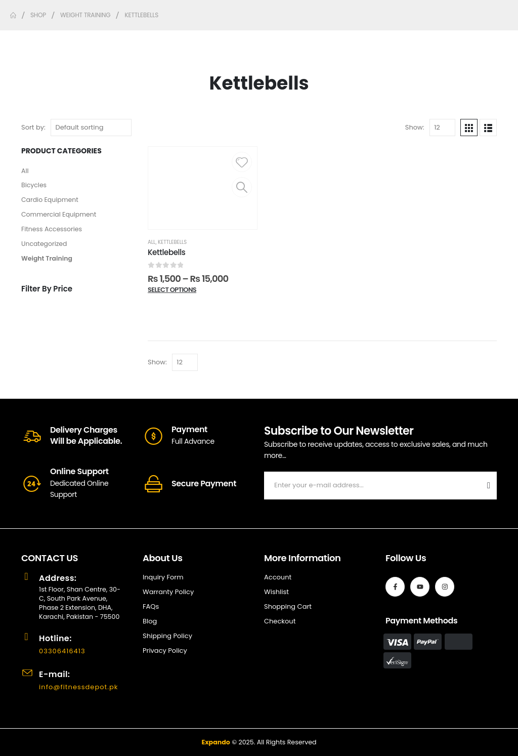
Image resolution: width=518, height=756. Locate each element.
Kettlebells (172, 242)
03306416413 (63, 651)
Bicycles (34, 186)
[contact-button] (489, 485)
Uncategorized (45, 247)
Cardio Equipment (51, 201)
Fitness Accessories (52, 232)
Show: (414, 127)
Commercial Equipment (60, 217)
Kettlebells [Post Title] (166, 252)
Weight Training (47, 262)
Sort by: (33, 127)
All (25, 171)
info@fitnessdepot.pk (79, 687)
